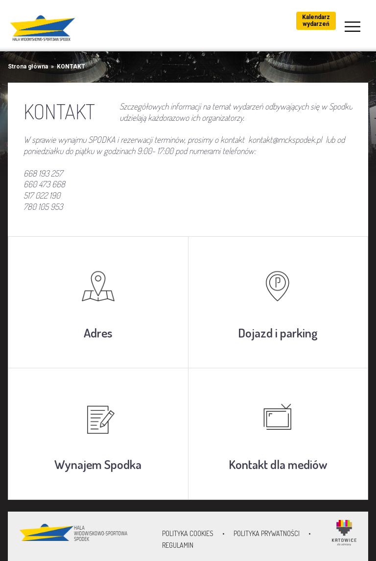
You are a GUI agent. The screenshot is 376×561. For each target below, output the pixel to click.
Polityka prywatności (267, 533)
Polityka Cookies (187, 533)
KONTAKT (71, 66)
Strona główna (28, 66)
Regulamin (177, 545)
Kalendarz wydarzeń (316, 20)
